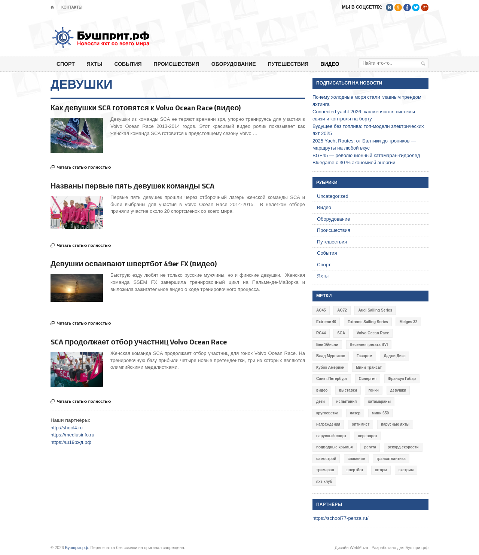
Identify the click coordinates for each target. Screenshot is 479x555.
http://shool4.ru (67, 427)
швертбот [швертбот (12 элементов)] (354, 470)
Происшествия (176, 64)
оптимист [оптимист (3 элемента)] (360, 424)
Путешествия (288, 64)
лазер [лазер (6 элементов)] (355, 413)
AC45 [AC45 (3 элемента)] (321, 310)
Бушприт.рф (76, 547)
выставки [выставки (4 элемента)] (348, 390)
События (127, 64)
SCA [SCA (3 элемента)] (341, 333)
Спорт (66, 64)
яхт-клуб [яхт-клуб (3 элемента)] (324, 481)
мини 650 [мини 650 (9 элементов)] (380, 413)
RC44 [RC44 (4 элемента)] (321, 333)
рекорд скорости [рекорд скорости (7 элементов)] (403, 447)
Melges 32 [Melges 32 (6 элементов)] (408, 322)
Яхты (95, 64)
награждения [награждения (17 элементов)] (328, 424)
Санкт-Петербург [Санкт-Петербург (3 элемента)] (331, 379)
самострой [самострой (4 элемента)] (326, 459)
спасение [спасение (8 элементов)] (356, 459)
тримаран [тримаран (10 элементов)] (325, 470)
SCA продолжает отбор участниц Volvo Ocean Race (139, 341)
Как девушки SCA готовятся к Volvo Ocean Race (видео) (146, 107)
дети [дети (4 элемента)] (320, 401)
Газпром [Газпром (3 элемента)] (364, 356)
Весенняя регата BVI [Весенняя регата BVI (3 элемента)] (369, 345)
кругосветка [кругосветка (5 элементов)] (327, 413)
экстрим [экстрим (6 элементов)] (406, 470)
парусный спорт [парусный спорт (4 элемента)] (331, 436)
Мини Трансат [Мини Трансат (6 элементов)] (369, 367)
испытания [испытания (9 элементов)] (346, 401)
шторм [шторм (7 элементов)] (381, 470)
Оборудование (233, 64)
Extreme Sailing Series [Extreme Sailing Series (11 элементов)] (368, 322)
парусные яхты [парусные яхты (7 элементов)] (395, 424)
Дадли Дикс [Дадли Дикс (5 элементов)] (394, 356)
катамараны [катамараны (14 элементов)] (379, 401)
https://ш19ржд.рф (71, 442)
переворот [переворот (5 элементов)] (367, 436)
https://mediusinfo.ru (72, 435)
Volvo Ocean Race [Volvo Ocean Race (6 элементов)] (373, 333)
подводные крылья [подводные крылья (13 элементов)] (334, 447)
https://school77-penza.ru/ (340, 518)
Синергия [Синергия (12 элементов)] (367, 379)
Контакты (71, 7)
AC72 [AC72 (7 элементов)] (342, 310)
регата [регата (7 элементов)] (370, 447)
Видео (329, 64)
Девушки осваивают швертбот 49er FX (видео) (134, 263)
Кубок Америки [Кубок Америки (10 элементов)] (330, 367)
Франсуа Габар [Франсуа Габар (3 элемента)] (402, 379)
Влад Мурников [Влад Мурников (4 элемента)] (330, 356)
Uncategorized (332, 196)
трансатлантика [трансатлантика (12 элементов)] (391, 459)
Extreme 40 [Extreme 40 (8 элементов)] (326, 322)
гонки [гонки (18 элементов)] (374, 390)
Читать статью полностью (81, 167)
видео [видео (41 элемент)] (321, 390)
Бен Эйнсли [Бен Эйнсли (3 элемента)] (327, 345)
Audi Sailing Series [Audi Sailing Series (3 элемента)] (375, 310)
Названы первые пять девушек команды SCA (132, 185)
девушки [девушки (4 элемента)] (398, 390)
